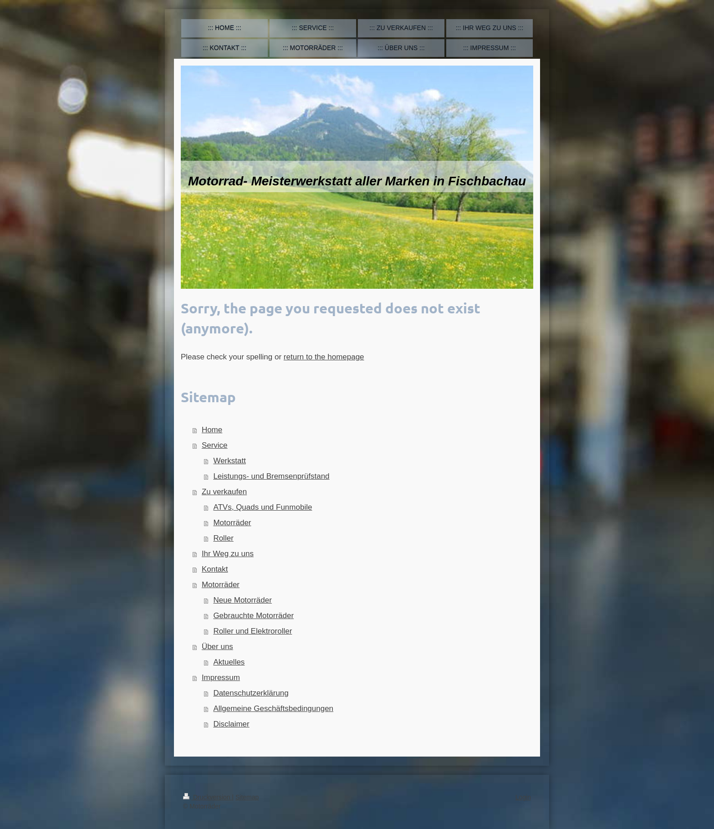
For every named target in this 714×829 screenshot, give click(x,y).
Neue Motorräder (242, 600)
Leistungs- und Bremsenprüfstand (271, 476)
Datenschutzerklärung (250, 693)
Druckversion (207, 797)
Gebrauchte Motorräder (253, 615)
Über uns (217, 646)
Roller (223, 538)
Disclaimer (231, 724)
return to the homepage (324, 357)
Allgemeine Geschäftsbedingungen (273, 708)
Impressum (221, 677)
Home (212, 429)
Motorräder (232, 522)
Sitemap (247, 797)
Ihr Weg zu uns (228, 553)
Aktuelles (229, 662)
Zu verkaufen (224, 491)
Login (523, 797)
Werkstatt (229, 460)
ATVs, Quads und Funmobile (262, 507)
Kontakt (215, 569)
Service (215, 445)
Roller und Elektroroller (252, 631)
